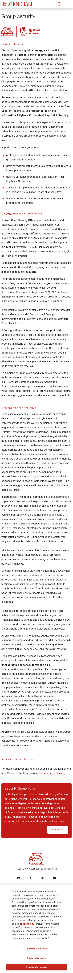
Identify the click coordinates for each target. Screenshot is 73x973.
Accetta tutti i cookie (36, 967)
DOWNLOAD (58, 830)
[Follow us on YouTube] (54, 878)
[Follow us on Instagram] (42, 878)
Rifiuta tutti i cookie (36, 958)
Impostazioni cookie (36, 949)
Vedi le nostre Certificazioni (17, 759)
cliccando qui (27, 924)
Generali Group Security (51, 773)
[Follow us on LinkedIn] (18, 878)
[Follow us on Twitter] (30, 878)
